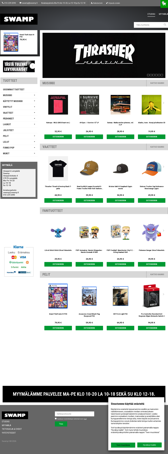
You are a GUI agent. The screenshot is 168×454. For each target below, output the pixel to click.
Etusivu (151, 14)
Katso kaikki (157, 83)
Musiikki (7, 95)
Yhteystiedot (9, 432)
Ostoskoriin (58, 137)
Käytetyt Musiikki (13, 101)
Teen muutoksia (123, 445)
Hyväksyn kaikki (149, 445)
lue (85, 419)
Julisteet (8, 130)
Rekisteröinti (98, 3)
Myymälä (163, 14)
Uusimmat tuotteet (13, 89)
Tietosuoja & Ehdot (12, 429)
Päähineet (8, 118)
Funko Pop (8, 147)
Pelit (6, 136)
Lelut (6, 141)
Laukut (7, 124)
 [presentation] (163, 103)
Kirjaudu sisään (114, 3)
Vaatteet (8, 112)
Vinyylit (7, 107)
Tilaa (61, 424)
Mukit (6, 153)
